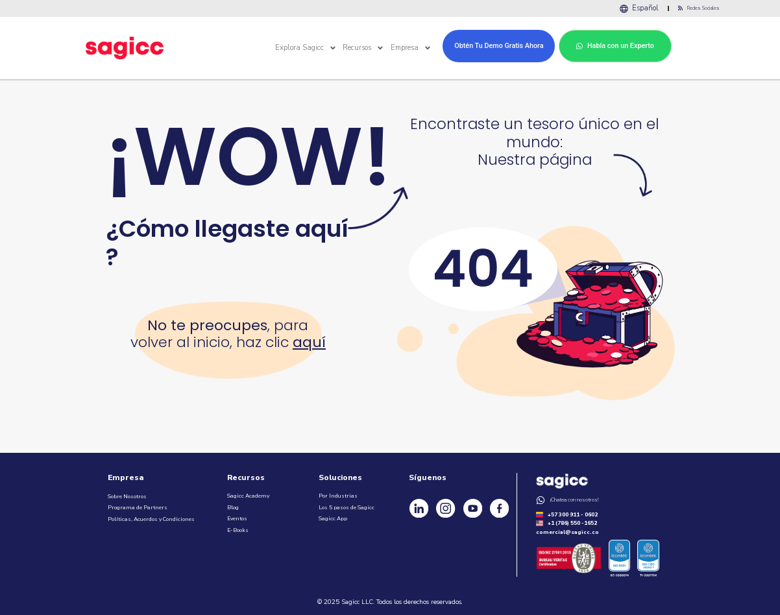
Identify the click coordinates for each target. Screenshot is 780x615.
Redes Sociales (701, 7)
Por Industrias (338, 494)
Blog (233, 505)
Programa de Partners (137, 505)
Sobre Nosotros (127, 494)
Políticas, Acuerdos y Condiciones (151, 517)
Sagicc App (333, 516)
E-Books (238, 528)
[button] (333, 46)
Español (650, 7)
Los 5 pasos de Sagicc (346, 505)
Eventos (237, 516)
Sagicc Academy (248, 494)
